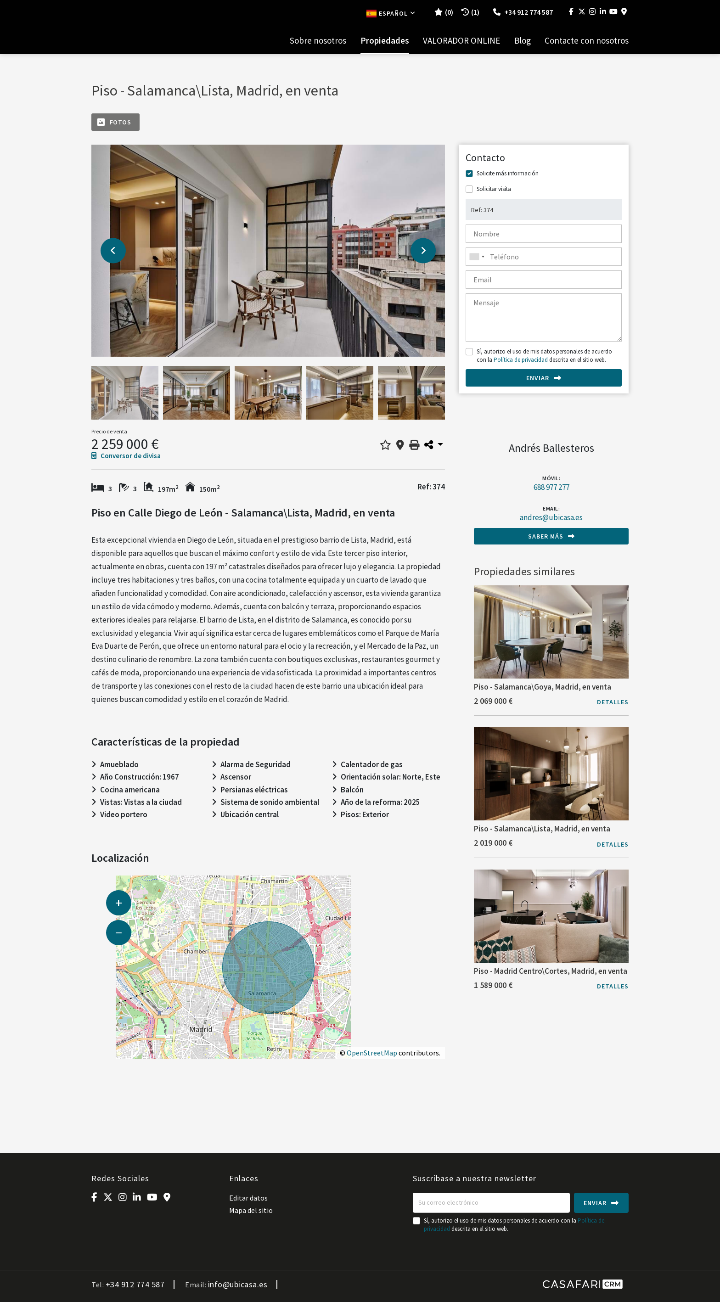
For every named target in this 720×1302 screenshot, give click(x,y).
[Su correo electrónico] (491, 1203)
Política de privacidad (521, 360)
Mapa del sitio (251, 1210)
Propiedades (384, 40)
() (443, 12)
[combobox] (543, 256)
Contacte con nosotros (587, 40)
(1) (470, 12)
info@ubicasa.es (238, 1285)
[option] (268, 251)
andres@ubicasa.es (551, 517)
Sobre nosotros (318, 40)
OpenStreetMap (372, 1052)
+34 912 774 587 (523, 12)
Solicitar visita (494, 189)
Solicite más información (508, 173)
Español (391, 13)
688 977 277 (551, 487)
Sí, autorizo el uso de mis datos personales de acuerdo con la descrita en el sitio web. (544, 356)
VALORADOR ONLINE (461, 40)
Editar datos (248, 1197)
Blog (522, 40)
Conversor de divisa (126, 455)
